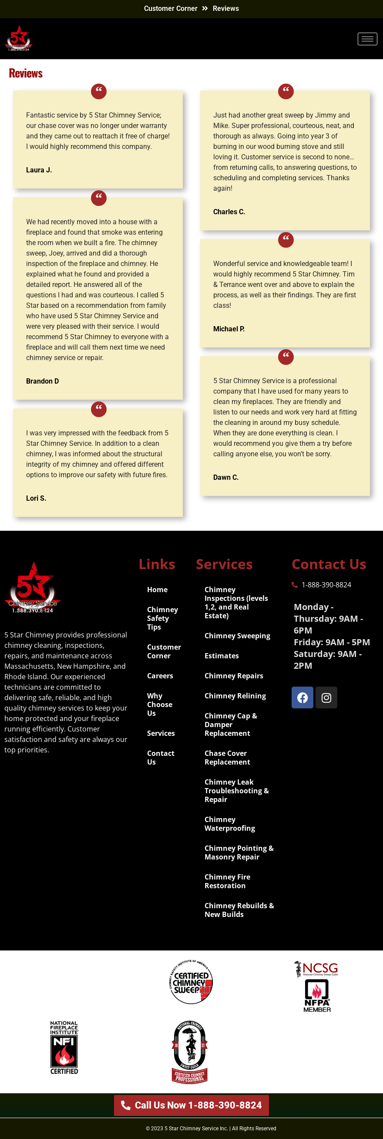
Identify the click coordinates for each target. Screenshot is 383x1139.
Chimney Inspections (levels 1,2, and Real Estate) (236, 602)
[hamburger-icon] (367, 39)
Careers (160, 676)
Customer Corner (171, 8)
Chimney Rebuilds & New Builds (239, 910)
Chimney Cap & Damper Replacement (231, 724)
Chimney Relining (235, 696)
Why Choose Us (159, 704)
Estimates (222, 655)
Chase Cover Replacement (227, 757)
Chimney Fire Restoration (227, 881)
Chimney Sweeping (237, 635)
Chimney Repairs (234, 676)
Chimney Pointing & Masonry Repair (239, 852)
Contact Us (161, 757)
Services (161, 733)
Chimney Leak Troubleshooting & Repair (237, 790)
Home (157, 589)
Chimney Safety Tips (162, 618)
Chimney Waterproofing (230, 824)
